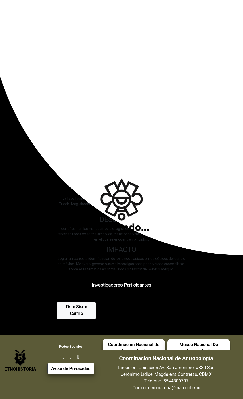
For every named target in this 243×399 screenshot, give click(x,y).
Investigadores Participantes (121, 285)
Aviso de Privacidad (71, 368)
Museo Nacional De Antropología (198, 348)
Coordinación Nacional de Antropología (133, 348)
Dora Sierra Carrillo (76, 310)
